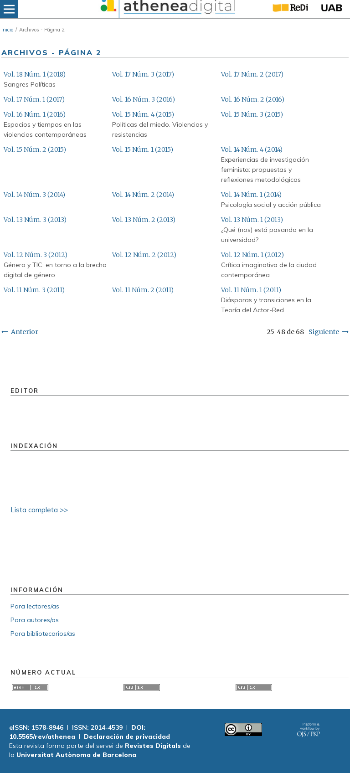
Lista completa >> (39, 509)
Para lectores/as (34, 606)
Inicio (7, 29)
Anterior (24, 332)
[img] (167, 9)
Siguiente (324, 332)
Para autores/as (34, 620)
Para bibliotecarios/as (42, 633)
